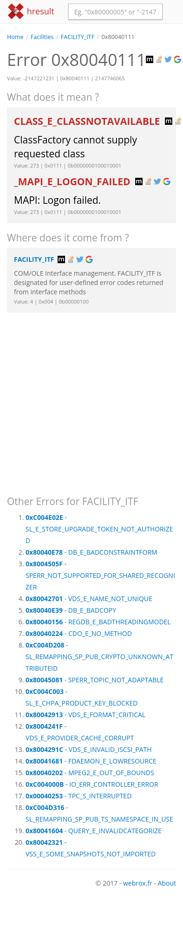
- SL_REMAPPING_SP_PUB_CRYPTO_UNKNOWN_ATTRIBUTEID (99, 657)
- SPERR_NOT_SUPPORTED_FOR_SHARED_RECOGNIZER (100, 575)
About (167, 883)
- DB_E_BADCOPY (71, 610)
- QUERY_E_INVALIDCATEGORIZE (94, 830)
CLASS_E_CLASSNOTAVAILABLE (88, 121)
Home (15, 37)
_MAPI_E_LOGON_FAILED (73, 181)
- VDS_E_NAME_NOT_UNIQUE (89, 598)
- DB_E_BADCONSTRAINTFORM (91, 552)
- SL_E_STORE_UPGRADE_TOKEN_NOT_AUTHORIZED (99, 529)
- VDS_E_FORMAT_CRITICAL (85, 714)
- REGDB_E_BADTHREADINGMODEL (98, 621)
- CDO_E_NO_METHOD (79, 633)
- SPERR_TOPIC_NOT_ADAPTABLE (94, 679)
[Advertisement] (87, 400)
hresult (30, 11)
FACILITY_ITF (77, 37)
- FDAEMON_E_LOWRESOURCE (91, 761)
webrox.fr (137, 883)
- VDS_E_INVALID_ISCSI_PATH (89, 749)
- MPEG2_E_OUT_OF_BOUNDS (90, 772)
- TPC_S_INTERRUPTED (78, 795)
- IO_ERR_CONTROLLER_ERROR (92, 784)
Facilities (42, 37)
